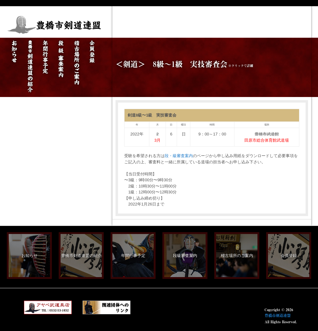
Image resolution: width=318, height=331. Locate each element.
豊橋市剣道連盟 (278, 315)
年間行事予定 (133, 255)
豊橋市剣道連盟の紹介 (81, 255)
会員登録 (289, 255)
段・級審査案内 (179, 155)
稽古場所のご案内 (237, 255)
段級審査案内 (185, 255)
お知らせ (29, 255)
